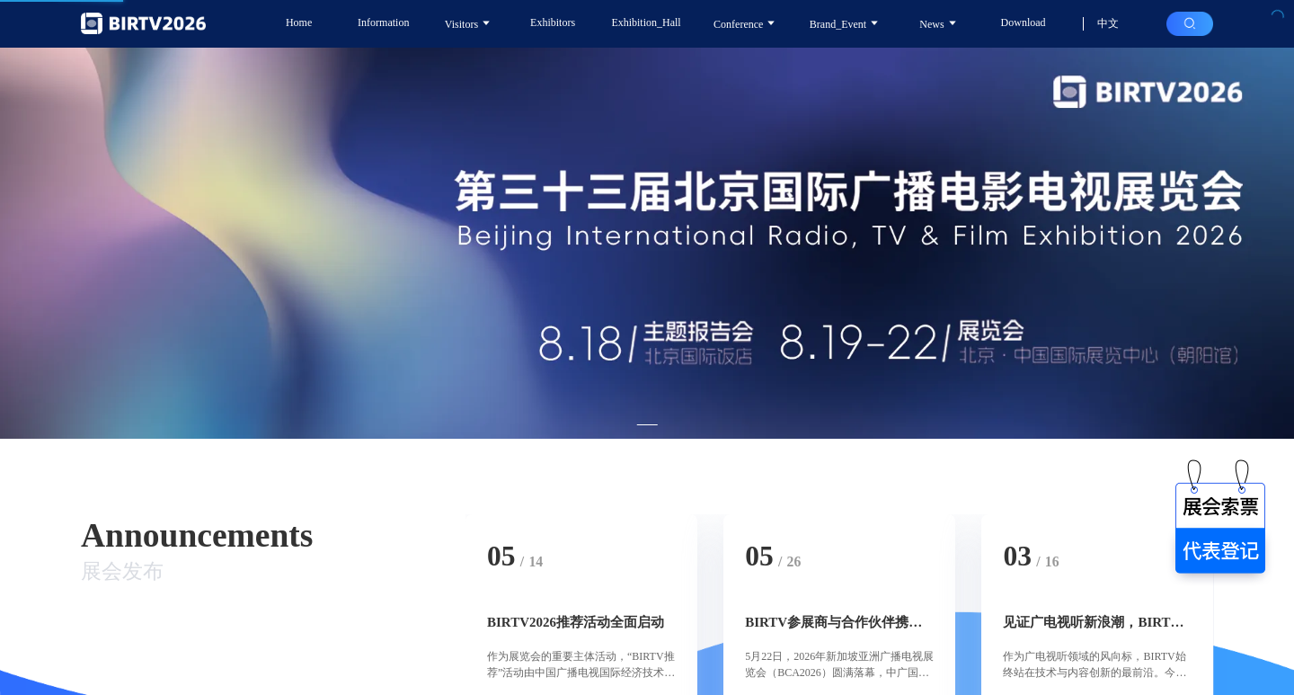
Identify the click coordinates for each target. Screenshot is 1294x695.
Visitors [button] (468, 23)
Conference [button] (744, 23)
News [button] (938, 23)
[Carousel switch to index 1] (647, 425)
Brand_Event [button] (845, 23)
